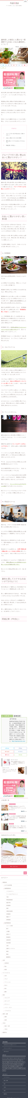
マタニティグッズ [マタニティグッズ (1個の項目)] (14, 1060)
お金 (5, 975)
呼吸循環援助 (9, 899)
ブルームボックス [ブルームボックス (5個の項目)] (6, 1060)
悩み (5, 966)
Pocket (7, 754)
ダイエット (7, 1004)
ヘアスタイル (7, 1010)
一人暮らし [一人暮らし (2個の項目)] (20, 1060)
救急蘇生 (8, 937)
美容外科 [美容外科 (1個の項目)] (15, 1068)
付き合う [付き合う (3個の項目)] (12, 1062)
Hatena (20, 751)
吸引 (7, 928)
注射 (7, 945)
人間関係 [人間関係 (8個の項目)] (7, 1062)
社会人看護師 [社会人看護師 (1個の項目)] (5, 1068)
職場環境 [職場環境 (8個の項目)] (20, 1068)
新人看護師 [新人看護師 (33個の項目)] (21, 1064)
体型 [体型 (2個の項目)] (16, 1062)
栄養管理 (8, 940)
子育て (4, 1023)
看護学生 (5, 1032)
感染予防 (8, 902)
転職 (5, 969)
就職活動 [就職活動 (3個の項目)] (15, 1064)
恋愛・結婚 (5, 1013)
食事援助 (8, 919)
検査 (7, 908)
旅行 (5, 988)
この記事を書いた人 (7, 716)
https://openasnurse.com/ (18, 741)
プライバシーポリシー (8, 1048)
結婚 (5, 1020)
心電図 (7, 931)
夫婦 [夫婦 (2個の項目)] (3, 1064)
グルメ (6, 978)
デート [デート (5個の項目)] (13, 1058)
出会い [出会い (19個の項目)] (20, 1062)
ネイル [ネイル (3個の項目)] (17, 1058)
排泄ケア (8, 934)
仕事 (4, 960)
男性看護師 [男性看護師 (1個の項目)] (13, 1066)
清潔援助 (8, 914)
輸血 (7, 954)
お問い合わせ (6, 1051)
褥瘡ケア (8, 916)
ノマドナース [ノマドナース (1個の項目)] (22, 1058)
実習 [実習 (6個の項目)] (11, 1064)
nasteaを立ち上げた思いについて (10, 1044)
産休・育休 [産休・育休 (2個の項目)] (7, 1066)
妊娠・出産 (7, 1026)
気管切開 (8, 942)
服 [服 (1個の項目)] (3, 1066)
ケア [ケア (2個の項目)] (9, 1058)
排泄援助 (8, 905)
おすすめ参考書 (8, 885)
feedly (20, 754)
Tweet (7, 748)
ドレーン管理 (9, 925)
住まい (6, 985)
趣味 (5, 991)
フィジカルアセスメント (12, 894)
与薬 (7, 897)
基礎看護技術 (7, 888)
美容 (4, 995)
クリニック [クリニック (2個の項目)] (5, 1058)
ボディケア (7, 1001)
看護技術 (5, 882)
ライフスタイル (6, 972)
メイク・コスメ (8, 1007)
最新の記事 (17, 716)
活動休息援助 (9, 911)
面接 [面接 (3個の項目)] (24, 1068)
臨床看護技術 (7, 923)
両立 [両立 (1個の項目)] (3, 1062)
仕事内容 (6, 963)
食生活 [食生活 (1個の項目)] (4, 1070)
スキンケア (7, 997)
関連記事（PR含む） (11, 145)
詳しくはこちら (14, 866)
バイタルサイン (10, 891)
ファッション (7, 982)
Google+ (7, 751)
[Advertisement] (14, 21)
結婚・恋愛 (6, 1080)
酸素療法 (8, 957)
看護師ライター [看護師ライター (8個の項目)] (19, 1066)
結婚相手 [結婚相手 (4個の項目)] (10, 1068)
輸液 (7, 951)
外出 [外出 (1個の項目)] (23, 1062)
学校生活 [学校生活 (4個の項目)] (7, 1064)
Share (20, 748)
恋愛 (5, 1016)
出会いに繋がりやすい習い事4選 (13, 138)
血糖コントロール (10, 948)
